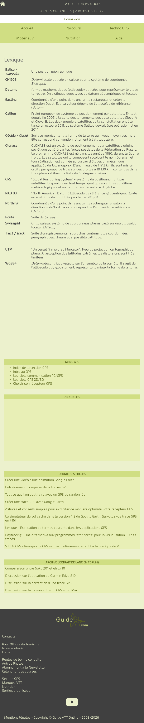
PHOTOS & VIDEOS (89, 11)
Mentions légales (17, 717)
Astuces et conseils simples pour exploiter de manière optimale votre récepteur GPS (69, 509)
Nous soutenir (12, 648)
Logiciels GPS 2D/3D (28, 379)
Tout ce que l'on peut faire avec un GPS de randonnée (45, 494)
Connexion (72, 19)
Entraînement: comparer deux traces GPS (36, 487)
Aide (119, 38)
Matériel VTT (27, 38)
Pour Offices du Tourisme (20, 644)
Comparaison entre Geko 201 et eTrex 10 (35, 568)
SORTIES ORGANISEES (55, 11)
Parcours (73, 28)
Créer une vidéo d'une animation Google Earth (39, 480)
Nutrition (73, 38)
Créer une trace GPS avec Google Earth (34, 502)
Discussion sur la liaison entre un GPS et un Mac (41, 590)
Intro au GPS (22, 371)
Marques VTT (12, 682)
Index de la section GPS (30, 367)
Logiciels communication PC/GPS (38, 375)
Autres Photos (12, 663)
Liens (6, 652)
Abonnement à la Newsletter (24, 667)
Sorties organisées (16, 690)
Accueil (27, 28)
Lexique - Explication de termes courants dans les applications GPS (56, 527)
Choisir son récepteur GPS (32, 383)
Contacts (8, 636)
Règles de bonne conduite (21, 659)
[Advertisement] (72, 310)
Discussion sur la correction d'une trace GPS (38, 583)
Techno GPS (119, 28)
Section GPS (11, 678)
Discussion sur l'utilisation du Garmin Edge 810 (40, 575)
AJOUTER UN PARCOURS (83, 4)
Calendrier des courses (19, 671)
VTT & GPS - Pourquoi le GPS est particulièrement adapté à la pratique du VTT (64, 546)
